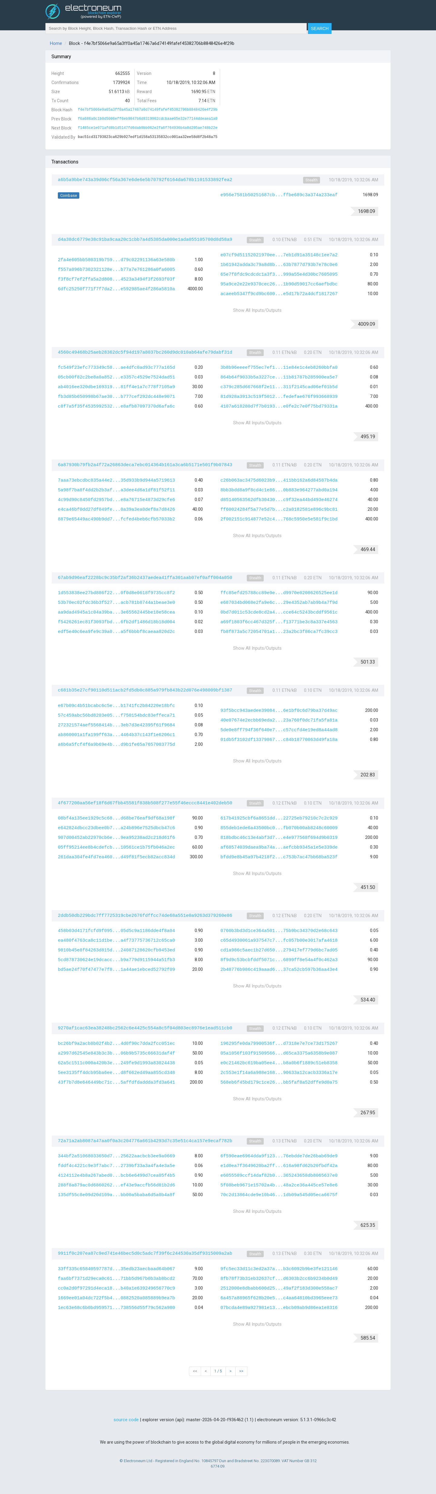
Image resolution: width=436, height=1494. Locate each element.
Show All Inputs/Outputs (257, 310)
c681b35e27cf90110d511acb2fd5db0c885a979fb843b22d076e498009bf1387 (145, 690)
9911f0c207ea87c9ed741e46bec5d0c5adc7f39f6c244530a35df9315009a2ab (145, 1253)
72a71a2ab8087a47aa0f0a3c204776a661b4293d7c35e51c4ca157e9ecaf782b (145, 1141)
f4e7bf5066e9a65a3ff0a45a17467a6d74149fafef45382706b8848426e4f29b (147, 110)
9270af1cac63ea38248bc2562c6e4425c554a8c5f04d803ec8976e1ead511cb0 (145, 1028)
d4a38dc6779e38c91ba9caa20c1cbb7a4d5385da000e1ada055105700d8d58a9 (145, 239)
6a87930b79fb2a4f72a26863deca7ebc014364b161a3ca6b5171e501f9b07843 (145, 465)
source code (126, 1419)
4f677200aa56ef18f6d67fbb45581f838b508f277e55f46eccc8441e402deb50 (145, 803)
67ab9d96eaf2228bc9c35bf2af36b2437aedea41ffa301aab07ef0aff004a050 (145, 577)
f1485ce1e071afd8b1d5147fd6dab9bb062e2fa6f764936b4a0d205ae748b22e (147, 128)
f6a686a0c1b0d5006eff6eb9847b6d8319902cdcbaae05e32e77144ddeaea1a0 (147, 119)
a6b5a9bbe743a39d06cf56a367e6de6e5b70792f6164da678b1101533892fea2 (145, 180)
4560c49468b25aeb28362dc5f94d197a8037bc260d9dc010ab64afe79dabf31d (145, 352)
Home (56, 43)
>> (241, 1371)
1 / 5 (218, 1371)
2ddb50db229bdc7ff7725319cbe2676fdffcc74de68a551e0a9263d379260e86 (145, 915)
